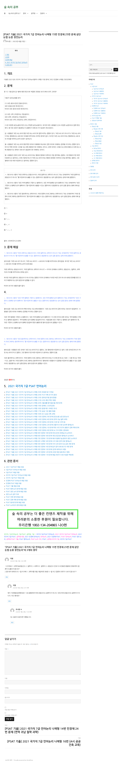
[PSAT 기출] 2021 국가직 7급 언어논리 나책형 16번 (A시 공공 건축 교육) (30, 414)
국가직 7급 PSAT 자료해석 (101, 103)
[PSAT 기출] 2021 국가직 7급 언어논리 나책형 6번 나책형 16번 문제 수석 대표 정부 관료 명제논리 (39, 441)
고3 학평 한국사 (98, 153)
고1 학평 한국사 (98, 158)
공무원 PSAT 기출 (12, 539)
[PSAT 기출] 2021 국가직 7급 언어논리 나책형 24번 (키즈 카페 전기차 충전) (31, 395)
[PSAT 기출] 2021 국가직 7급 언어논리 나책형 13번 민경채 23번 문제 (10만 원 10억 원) (35, 422)
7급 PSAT (22, 534)
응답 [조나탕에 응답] (12, 622)
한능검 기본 (98, 131)
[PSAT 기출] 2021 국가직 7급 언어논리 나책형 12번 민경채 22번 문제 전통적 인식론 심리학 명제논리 (40, 425)
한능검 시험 (95, 126)
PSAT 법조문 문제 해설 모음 (15, 502)
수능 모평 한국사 (98, 151)
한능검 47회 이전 (98, 136)
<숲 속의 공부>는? (14, 13)
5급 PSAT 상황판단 (99, 91)
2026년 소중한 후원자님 (97, 193)
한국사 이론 (95, 163)
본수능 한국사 (97, 148)
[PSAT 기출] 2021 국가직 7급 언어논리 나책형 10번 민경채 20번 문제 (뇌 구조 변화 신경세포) (37, 430)
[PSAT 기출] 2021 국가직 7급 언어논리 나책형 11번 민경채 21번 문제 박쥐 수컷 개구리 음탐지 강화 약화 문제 (42, 427)
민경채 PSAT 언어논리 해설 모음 (17, 480)
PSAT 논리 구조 (36, 539)
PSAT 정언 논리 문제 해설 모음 (16, 491)
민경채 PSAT (95, 106)
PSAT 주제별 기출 (97, 118)
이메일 (7, 688)
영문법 (92, 166)
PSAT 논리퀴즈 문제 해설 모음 (16, 505)
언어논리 (43, 536)
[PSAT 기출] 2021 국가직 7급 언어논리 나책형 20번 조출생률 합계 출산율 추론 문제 (34, 403)
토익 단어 (92, 170)
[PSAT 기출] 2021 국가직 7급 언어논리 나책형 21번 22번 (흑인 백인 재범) (31, 400)
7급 (33, 534)
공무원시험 (20, 536)
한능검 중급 (98, 141)
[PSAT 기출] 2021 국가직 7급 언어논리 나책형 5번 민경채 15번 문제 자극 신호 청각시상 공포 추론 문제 (40, 444)
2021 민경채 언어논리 (32, 536)
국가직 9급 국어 (96, 115)
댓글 (7, 649)
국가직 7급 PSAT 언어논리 (45, 534)
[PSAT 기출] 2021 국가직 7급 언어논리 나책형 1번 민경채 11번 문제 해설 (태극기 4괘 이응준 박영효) (40, 455)
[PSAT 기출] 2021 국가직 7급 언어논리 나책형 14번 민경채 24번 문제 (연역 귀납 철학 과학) (36, 419)
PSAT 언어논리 (66, 536)
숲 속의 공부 (11, 7)
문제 (7, 57)
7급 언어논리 (13, 534)
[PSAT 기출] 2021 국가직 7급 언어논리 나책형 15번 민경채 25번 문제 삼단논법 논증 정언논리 (37, 416)
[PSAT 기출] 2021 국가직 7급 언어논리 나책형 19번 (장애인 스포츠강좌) (30, 405)
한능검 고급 (98, 143)
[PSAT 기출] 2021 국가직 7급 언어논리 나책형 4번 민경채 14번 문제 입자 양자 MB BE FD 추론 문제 (39, 446)
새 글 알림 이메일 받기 (11, 715)
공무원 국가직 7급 (53, 539)
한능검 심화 (98, 133)
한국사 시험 (93, 124)
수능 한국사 (95, 146)
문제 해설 (8, 60)
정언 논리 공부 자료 (12, 494)
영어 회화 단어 (94, 173)
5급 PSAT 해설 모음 (12, 472)
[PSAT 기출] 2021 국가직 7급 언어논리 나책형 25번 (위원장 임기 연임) (30, 392)
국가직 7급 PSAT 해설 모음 (15, 478)
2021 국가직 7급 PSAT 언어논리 (16, 62)
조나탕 (8, 41)
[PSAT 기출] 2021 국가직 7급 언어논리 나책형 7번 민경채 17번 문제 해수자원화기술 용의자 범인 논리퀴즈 (41, 438)
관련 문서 (8, 65)
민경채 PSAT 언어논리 (99, 108)
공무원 (33, 13)
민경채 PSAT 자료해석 (99, 113)
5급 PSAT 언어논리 (99, 89)
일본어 (42, 13)
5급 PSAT (94, 86)
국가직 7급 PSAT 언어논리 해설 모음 (18, 475)
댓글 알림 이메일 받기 (10, 709)
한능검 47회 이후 (98, 129)
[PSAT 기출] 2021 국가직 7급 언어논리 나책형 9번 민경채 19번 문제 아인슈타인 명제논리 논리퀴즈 (39, 433)
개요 (7, 54)
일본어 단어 (93, 180)
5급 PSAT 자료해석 (99, 93)
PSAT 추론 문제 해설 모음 (14, 497)
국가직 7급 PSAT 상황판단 (101, 101)
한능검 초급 (98, 138)
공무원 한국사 (95, 160)
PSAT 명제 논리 (24, 539)
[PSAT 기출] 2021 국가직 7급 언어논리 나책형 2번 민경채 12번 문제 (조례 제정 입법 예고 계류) (38, 452)
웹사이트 (7, 697)
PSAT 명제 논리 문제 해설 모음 (16, 489)
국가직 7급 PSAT (66, 539)
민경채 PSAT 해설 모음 (13, 483)
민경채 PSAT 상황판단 (99, 110)
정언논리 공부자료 (97, 120)
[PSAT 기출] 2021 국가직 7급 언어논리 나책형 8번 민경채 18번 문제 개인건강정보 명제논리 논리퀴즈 (40, 435)
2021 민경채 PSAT (53, 536)
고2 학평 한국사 (98, 155)
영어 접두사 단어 (94, 177)
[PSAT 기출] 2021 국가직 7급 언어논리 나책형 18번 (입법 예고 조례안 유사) (31, 408)
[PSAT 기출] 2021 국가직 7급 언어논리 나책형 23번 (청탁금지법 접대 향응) (31, 397)
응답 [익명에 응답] (7, 577)
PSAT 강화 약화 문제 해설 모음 (16, 499)
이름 (6, 678)
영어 (24, 13)
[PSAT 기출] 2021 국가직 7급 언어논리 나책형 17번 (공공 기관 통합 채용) (31, 411)
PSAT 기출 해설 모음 (13, 486)
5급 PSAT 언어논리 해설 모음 (16, 469)
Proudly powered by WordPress (23, 760)
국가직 (6, 534)
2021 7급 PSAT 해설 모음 (15, 467)
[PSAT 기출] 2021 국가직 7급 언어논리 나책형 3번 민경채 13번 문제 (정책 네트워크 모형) (36, 449)
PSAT (44, 539)
